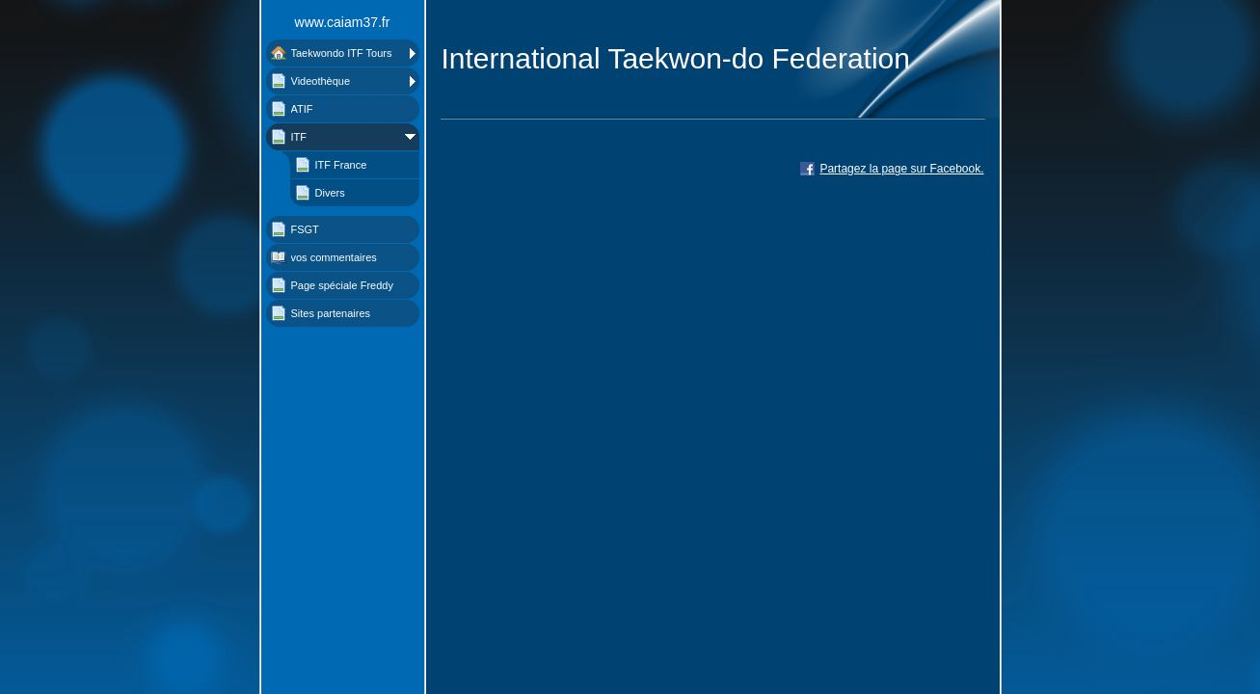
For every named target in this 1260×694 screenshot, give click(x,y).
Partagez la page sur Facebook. (901, 168)
